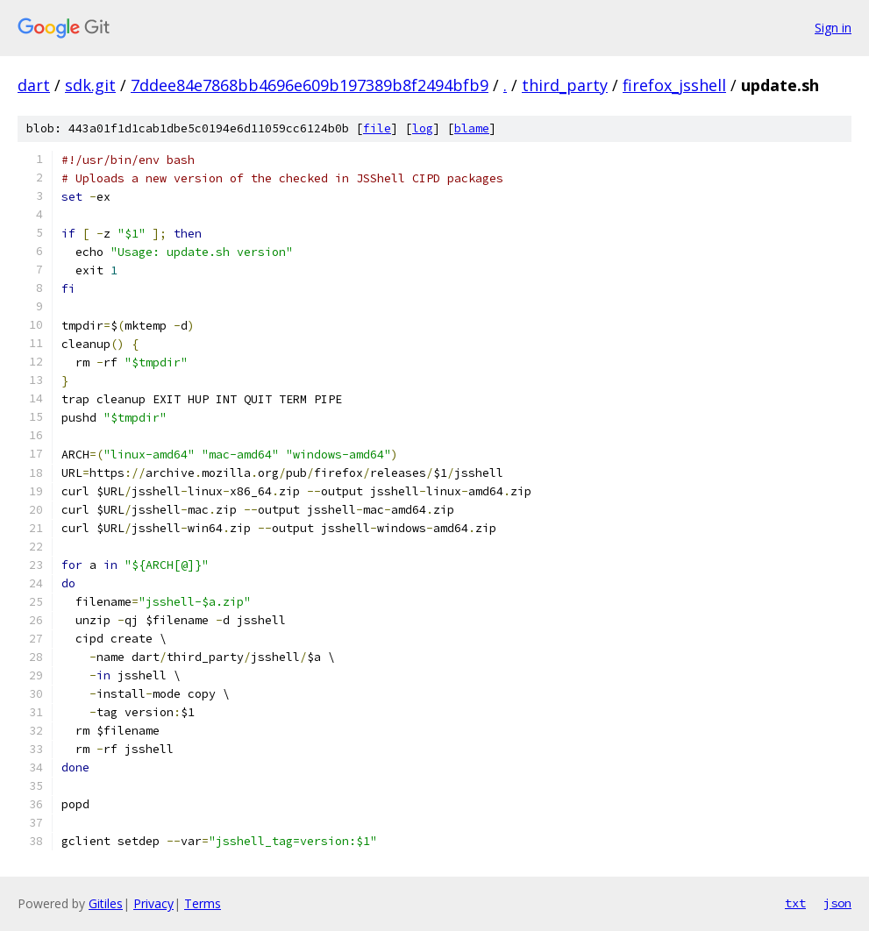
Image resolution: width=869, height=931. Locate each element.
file (377, 128)
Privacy (153, 903)
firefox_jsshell (674, 85)
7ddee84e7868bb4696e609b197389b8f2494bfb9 (309, 85)
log (422, 128)
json (837, 903)
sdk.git (90, 85)
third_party (565, 85)
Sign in (833, 27)
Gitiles (106, 903)
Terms (202, 903)
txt (795, 903)
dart (34, 85)
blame (471, 128)
